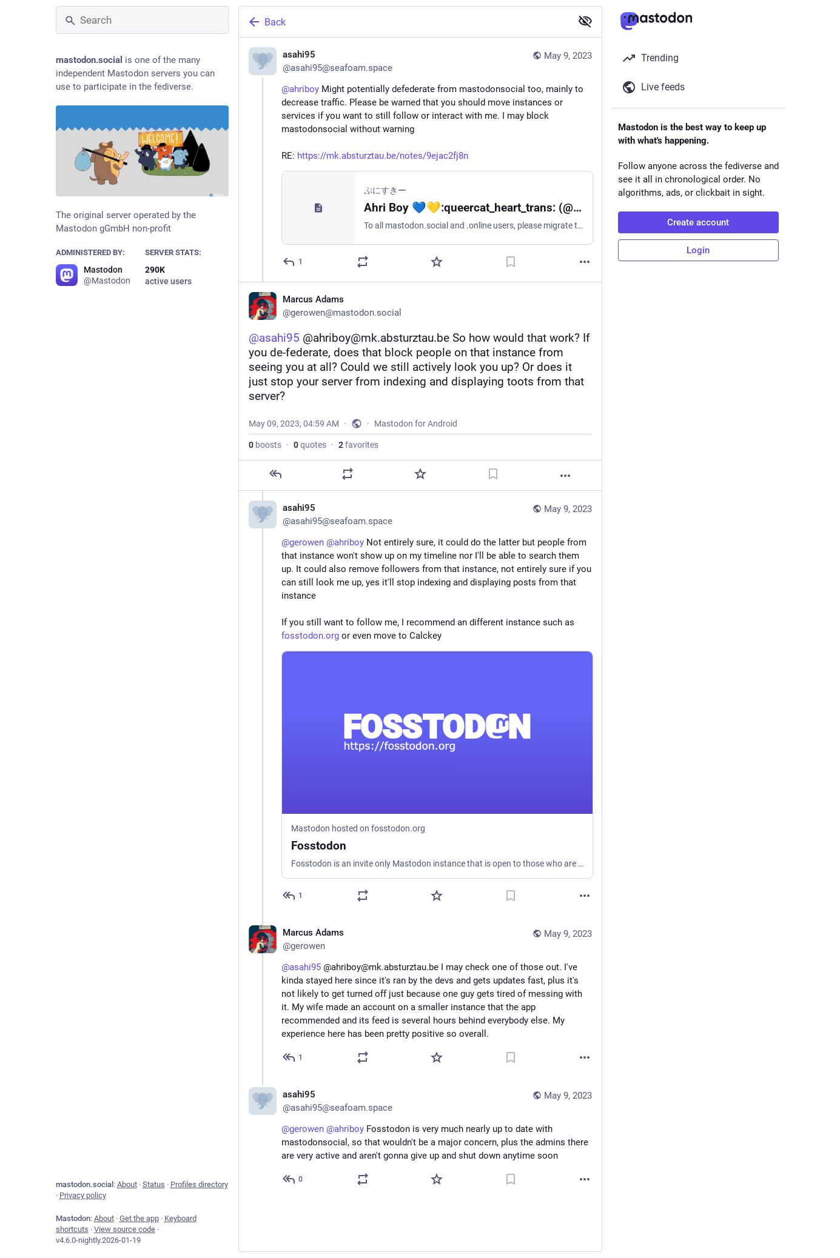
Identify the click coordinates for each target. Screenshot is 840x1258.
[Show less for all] (585, 21)
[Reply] (293, 262)
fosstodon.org (310, 635)
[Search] (142, 20)
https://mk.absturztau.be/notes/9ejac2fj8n (382, 155)
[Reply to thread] (293, 895)
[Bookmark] (510, 262)
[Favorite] (436, 262)
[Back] (404, 22)
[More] (584, 262)
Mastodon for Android (415, 423)
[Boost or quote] (362, 262)
